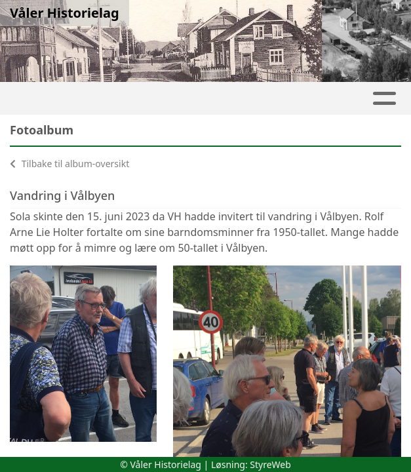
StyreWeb (270, 464)
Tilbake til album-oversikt (69, 163)
